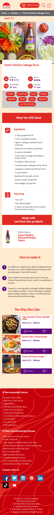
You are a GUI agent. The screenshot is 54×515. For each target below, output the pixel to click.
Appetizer (43, 99)
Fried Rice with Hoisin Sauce (14, 458)
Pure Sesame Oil (10, 422)
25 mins (29, 331)
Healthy (10, 94)
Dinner (22, 99)
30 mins (29, 351)
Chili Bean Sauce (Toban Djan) (15, 407)
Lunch (32, 99)
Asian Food (22, 94)
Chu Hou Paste (9, 419)
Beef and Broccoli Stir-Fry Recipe (16, 436)
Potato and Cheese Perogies (33, 357)
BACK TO (9, 18)
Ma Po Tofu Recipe (11, 440)
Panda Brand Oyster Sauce (14, 413)
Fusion (33, 94)
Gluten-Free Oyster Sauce (13, 410)
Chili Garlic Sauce (10, 425)
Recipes (14, 13)
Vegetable (11, 99)
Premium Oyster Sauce (12, 398)
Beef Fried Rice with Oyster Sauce (16, 449)
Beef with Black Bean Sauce (14, 455)
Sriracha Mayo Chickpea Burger (34, 337)
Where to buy (33, 5)
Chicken (43, 94)
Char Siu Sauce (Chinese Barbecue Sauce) (19, 416)
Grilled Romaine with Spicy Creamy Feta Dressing (22, 446)
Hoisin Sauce (8, 404)
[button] (43, 5)
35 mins (29, 371)
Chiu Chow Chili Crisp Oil (13, 401)
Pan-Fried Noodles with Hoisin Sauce (18, 461)
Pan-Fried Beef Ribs (11, 452)
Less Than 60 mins (27, 104)
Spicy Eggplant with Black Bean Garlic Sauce (20, 443)
